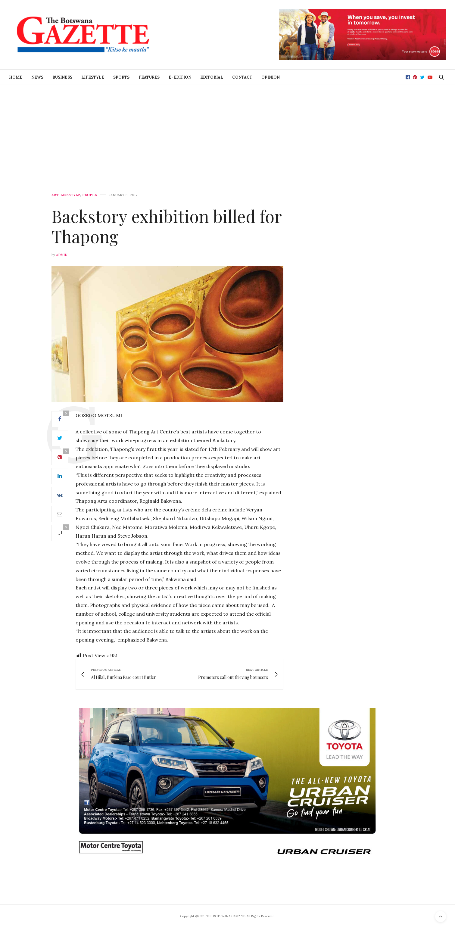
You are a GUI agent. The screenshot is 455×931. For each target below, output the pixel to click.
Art (55, 195)
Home (15, 77)
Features (149, 77)
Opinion (270, 77)
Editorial (211, 77)
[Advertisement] (227, 130)
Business (62, 77)
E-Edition (180, 77)
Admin (61, 255)
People (89, 195)
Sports (121, 77)
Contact (242, 77)
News (37, 77)
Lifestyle (92, 77)
